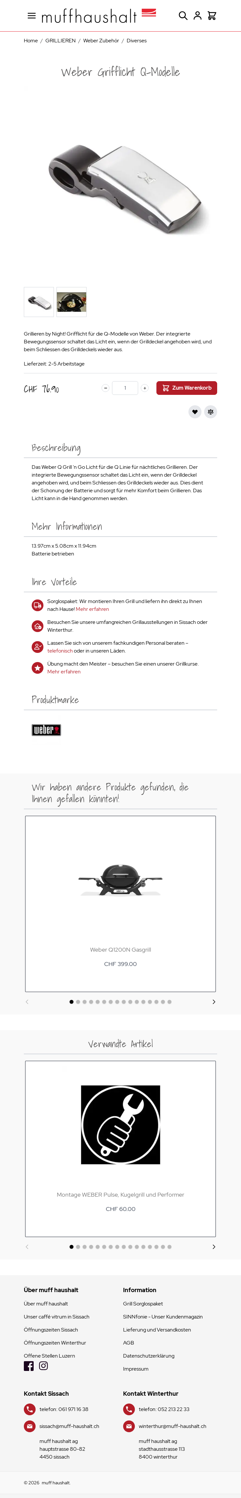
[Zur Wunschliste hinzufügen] (194, 411)
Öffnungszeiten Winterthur (55, 1342)
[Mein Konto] (197, 15)
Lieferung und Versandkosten (157, 1329)
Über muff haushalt (46, 1303)
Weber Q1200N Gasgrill (120, 949)
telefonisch (60, 650)
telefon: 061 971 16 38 (64, 1409)
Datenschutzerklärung (148, 1355)
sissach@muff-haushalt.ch (69, 1426)
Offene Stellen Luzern (49, 1355)
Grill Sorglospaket (143, 1303)
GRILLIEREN (60, 40)
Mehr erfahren (92, 609)
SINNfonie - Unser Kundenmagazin (163, 1316)
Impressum (136, 1368)
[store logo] (99, 15)
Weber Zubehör (101, 40)
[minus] (105, 388)
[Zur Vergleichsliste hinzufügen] (210, 411)
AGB (128, 1342)
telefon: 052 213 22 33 (164, 1409)
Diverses (137, 40)
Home (31, 40)
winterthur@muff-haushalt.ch (172, 1426)
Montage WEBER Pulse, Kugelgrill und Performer (120, 1194)
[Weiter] (214, 1002)
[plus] (145, 388)
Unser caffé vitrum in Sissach (56, 1316)
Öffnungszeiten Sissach (51, 1329)
